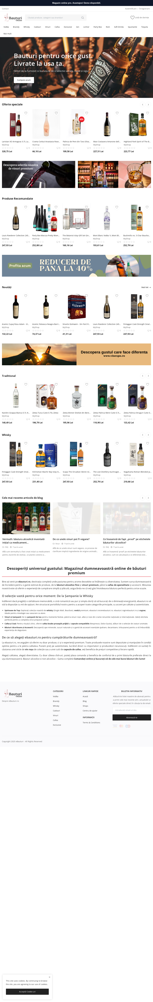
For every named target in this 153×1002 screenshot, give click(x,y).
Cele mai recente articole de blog (24, 625)
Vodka (6, 27)
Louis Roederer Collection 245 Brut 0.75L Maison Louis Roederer (16, 235)
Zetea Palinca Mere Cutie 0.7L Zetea (107, 540)
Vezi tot (146, 287)
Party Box (98, 27)
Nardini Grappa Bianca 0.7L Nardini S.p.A (16, 540)
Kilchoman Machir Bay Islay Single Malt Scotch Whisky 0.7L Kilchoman (46, 599)
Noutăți (7, 287)
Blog (85, 828)
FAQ (5, 675)
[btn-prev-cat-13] (142, 503)
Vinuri (47, 27)
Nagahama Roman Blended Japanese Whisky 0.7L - (138, 599)
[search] (82, 18)
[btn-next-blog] (148, 625)
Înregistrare (144, 8)
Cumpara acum (24, 80)
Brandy (16, 27)
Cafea (57, 27)
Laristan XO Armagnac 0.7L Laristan (16, 141)
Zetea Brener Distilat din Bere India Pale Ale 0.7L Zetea (77, 540)
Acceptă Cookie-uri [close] (27, 991)
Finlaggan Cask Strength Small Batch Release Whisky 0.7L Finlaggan (137, 324)
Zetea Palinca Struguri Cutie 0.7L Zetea (138, 540)
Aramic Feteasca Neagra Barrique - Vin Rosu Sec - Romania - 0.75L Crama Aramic (46, 324)
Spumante (132, 27)
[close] (49, 977)
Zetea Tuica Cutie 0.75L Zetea (45, 540)
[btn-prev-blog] (142, 625)
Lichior (86, 27)
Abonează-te (131, 845)
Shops (85, 833)
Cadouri (37, 27)
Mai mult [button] (7, 33)
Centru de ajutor (90, 838)
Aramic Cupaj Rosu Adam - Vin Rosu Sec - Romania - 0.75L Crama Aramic (16, 324)
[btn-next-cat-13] (148, 503)
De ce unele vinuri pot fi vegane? (71, 666)
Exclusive (68, 27)
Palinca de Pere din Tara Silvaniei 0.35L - (77, 141)
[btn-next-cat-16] (148, 562)
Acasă (85, 824)
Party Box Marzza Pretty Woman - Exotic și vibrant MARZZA (46, 235)
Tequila (144, 27)
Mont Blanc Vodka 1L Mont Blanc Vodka (107, 235)
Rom (108, 27)
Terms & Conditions (91, 850)
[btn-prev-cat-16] (142, 562)
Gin (77, 27)
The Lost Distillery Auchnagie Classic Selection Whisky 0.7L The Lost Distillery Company (107, 599)
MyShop (5, 144)
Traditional (9, 503)
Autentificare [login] (131, 8)
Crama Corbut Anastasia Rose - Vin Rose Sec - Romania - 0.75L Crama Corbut (46, 141)
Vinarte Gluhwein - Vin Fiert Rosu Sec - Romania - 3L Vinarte (76, 324)
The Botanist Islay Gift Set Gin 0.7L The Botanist (76, 235)
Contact (5, 8)
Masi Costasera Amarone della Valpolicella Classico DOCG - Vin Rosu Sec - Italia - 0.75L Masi (107, 141)
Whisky (27, 27)
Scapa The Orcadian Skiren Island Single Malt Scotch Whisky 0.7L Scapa (77, 599)
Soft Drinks (119, 27)
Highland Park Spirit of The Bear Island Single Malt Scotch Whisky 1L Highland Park (138, 141)
